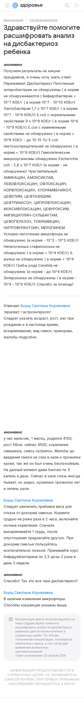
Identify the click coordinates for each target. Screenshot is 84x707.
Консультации (13, 20)
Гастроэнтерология (43, 20)
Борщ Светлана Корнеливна (45, 305)
